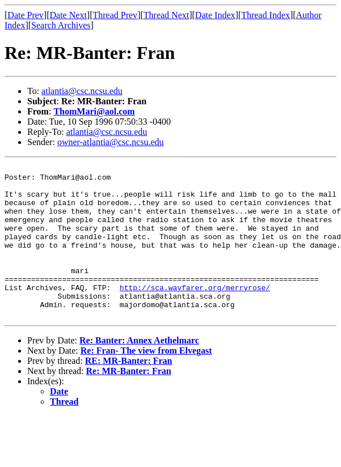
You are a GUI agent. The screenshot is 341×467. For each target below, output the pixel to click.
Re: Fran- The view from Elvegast (146, 381)
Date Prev (25, 15)
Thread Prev (114, 15)
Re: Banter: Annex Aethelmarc (139, 371)
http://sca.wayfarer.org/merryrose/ (195, 313)
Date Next (68, 15)
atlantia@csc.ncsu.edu (82, 91)
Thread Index (265, 15)
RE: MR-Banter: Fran (128, 391)
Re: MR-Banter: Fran (128, 401)
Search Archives (60, 25)
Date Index (215, 15)
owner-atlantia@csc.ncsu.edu (110, 142)
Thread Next (166, 15)
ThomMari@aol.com (93, 111)
